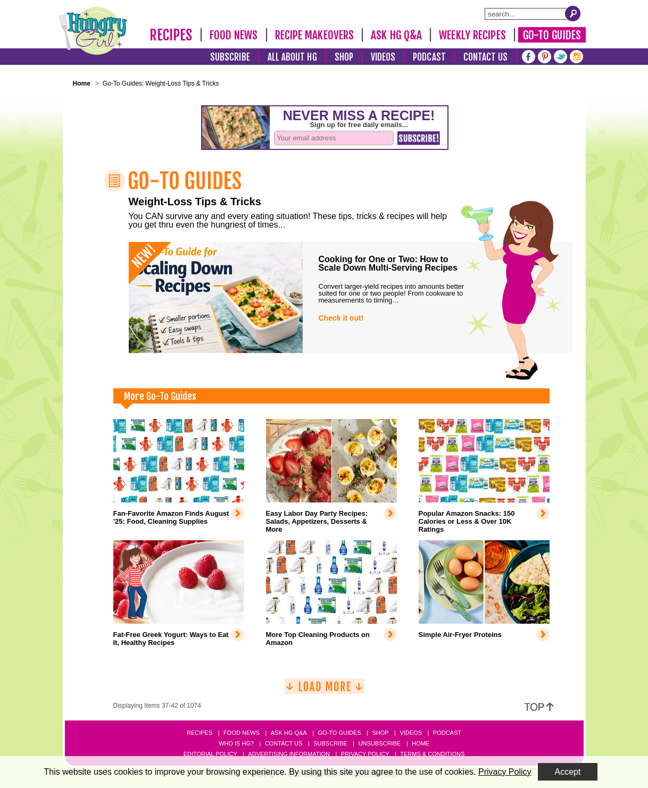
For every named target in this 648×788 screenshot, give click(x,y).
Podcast (429, 57)
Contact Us (485, 57)
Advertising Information (289, 754)
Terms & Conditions (432, 754)
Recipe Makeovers (314, 35)
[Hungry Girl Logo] (93, 31)
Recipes (171, 35)
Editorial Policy (210, 754)
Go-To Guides (552, 35)
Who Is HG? (236, 743)
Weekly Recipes (472, 35)
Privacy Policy (365, 754)
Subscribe (230, 57)
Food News (234, 35)
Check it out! (341, 318)
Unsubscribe (380, 743)
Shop (344, 57)
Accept (568, 771)
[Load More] (324, 690)
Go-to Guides (339, 733)
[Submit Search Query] (573, 13)
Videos (383, 57)
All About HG (292, 57)
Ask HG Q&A (396, 35)
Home (420, 743)
